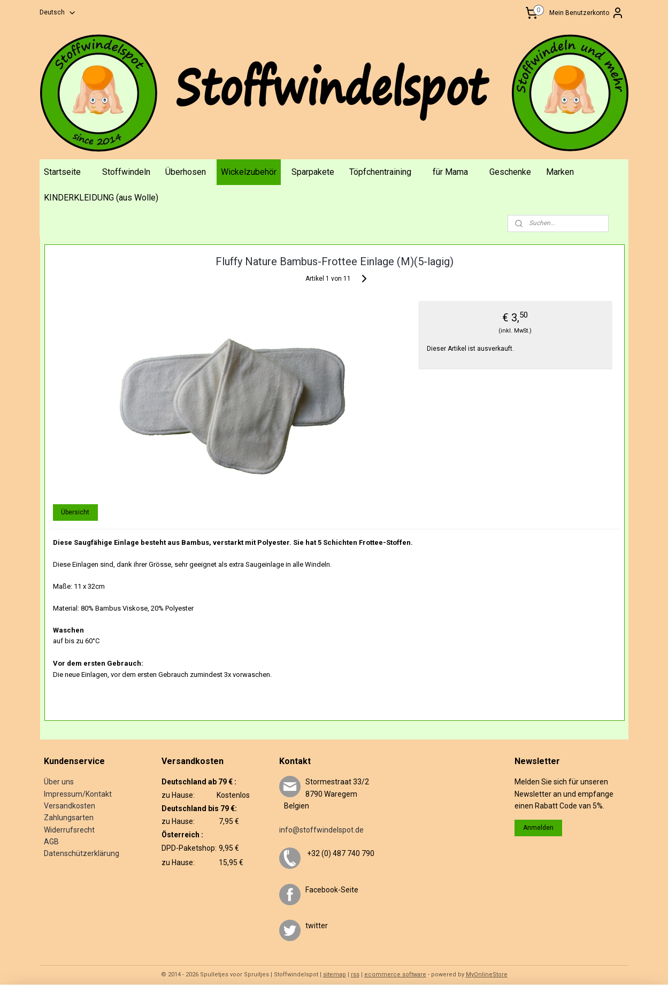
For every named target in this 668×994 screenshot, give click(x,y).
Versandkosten (69, 806)
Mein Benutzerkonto (586, 12)
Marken (560, 172)
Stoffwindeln (126, 172)
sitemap (334, 974)
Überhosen (185, 172)
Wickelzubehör (249, 172)
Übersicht (75, 512)
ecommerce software (395, 974)
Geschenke (510, 172)
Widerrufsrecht (69, 830)
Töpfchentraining (380, 172)
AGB (51, 841)
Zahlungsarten (69, 817)
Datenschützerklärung (81, 853)
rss (355, 974)
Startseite (62, 172)
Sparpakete (312, 172)
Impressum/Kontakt (78, 794)
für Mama (450, 172)
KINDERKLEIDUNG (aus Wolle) (101, 197)
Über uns (59, 781)
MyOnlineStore (487, 974)
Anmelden (538, 827)
